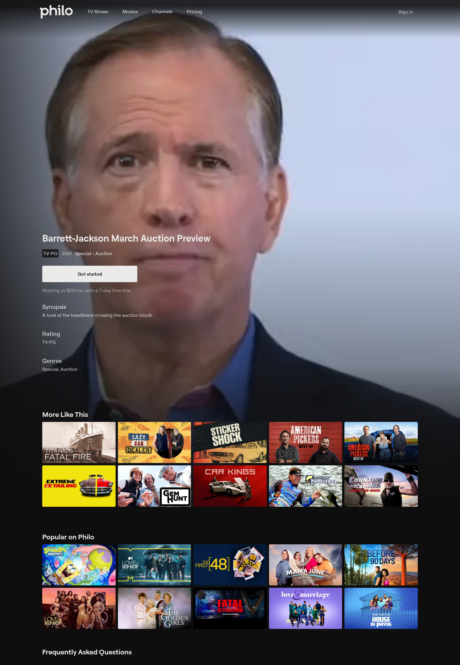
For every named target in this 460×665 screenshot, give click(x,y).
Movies (130, 11)
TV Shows (97, 11)
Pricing (194, 11)
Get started (90, 274)
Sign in (405, 12)
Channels (162, 11)
